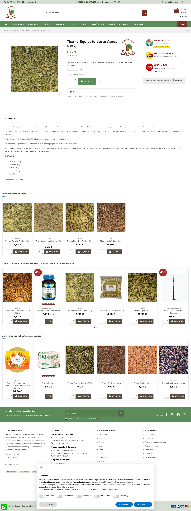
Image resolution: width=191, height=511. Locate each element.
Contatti (174, 2)
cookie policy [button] (128, 482)
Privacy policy (101, 418)
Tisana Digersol (49, 383)
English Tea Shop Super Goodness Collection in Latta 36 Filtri (17, 385)
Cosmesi (102, 438)
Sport (101, 450)
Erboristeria (103, 434)
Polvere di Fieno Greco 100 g (111, 310)
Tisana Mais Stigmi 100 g (111, 241)
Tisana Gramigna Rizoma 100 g (49, 242)
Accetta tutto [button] (143, 504)
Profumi (102, 442)
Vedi (48, 321)
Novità (101, 461)
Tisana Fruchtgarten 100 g (173, 383)
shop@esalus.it (13, 464)
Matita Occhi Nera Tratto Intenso (173, 311)
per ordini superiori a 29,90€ (98, 2)
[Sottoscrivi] (121, 413)
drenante (78, 96)
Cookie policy (24, 471)
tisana (70, 96)
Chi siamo (166, 2)
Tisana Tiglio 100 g (142, 310)
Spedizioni (149, 450)
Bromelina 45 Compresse (48, 310)
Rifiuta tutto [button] (124, 504)
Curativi (102, 453)
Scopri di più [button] (48, 504)
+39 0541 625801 (60, 456)
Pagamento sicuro (152, 446)
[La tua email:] (92, 413)
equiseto (87, 96)
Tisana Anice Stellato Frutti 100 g (17, 311)
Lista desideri (150, 457)
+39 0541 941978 (161, 47)
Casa (101, 446)
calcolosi (104, 96)
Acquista (87, 81)
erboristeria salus (116, 96)
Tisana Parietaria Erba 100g (79, 383)
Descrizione (9, 118)
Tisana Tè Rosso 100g (111, 383)
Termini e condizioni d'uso (155, 442)
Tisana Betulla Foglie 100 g (17, 241)
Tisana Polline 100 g (142, 383)
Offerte (102, 457)
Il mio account (150, 434)
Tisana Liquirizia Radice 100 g (80, 241)
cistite (96, 96)
